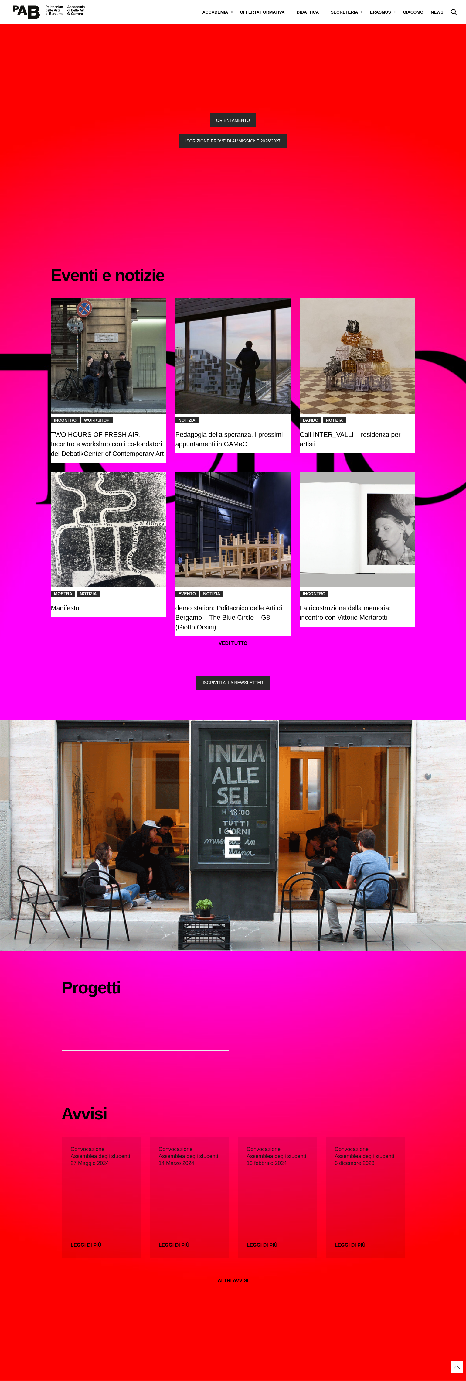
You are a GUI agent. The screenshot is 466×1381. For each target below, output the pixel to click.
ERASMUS (380, 12)
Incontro (65, 420)
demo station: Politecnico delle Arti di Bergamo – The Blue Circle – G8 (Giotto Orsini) (228, 617)
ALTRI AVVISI (233, 1280)
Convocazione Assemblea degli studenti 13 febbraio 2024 (276, 1156)
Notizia (187, 420)
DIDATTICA (308, 12)
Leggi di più (86, 1245)
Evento (187, 593)
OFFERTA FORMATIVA (262, 12)
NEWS (437, 12)
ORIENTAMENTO (233, 120)
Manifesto (65, 608)
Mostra (63, 593)
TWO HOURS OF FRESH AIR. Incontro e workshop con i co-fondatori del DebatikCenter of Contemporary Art (108, 444)
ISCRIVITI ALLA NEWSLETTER (233, 682)
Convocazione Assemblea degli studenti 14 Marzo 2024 (188, 1156)
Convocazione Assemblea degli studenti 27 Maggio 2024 (100, 1156)
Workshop (97, 420)
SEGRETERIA (344, 12)
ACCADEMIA (215, 12)
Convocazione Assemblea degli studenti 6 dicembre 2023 (364, 1156)
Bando (310, 420)
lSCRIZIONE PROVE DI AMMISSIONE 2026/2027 (233, 141)
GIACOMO (413, 12)
